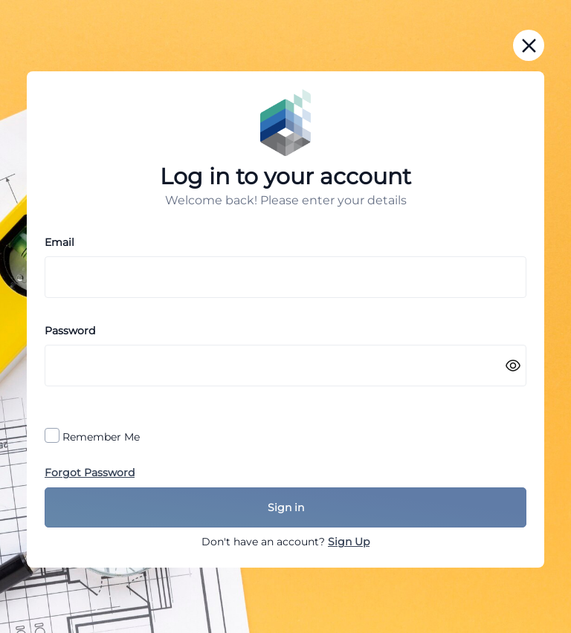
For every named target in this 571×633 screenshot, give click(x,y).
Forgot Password (90, 472)
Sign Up (349, 541)
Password (70, 330)
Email (59, 242)
